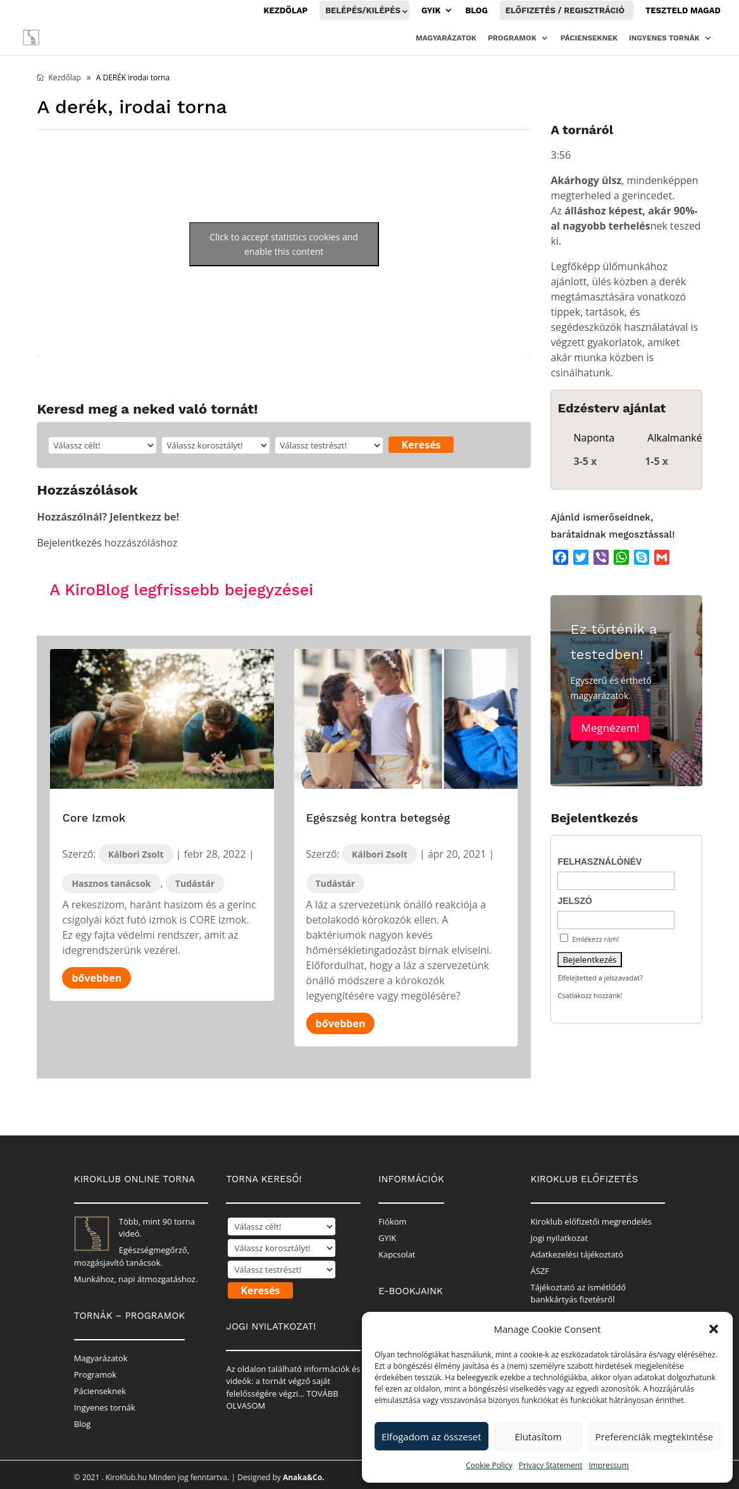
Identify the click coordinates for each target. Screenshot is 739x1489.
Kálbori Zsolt (136, 854)
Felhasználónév (599, 861)
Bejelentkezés (69, 543)
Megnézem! (610, 734)
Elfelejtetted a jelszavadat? (600, 977)
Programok (512, 38)
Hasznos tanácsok (111, 883)
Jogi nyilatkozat (559, 1238)
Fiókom (392, 1221)
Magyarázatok (446, 38)
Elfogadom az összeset (431, 1436)
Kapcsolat (397, 1254)
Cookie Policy (489, 1465)
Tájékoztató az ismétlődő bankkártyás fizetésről (578, 1294)
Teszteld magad (683, 10)
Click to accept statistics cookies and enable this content (283, 244)
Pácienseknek (589, 38)
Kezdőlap (286, 10)
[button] (713, 1329)
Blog (476, 10)
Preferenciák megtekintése (654, 1436)
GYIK (431, 10)
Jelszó (574, 901)
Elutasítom (538, 1436)
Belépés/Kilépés (363, 10)
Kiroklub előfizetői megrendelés (591, 1221)
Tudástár (194, 883)
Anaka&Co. (304, 1477)
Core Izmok (93, 817)
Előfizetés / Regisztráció (565, 10)
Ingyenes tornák (664, 38)
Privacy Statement (551, 1465)
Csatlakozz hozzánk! (589, 995)
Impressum (608, 1465)
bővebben (96, 978)
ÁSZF (540, 1270)
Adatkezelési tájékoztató (577, 1254)
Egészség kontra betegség (378, 817)
